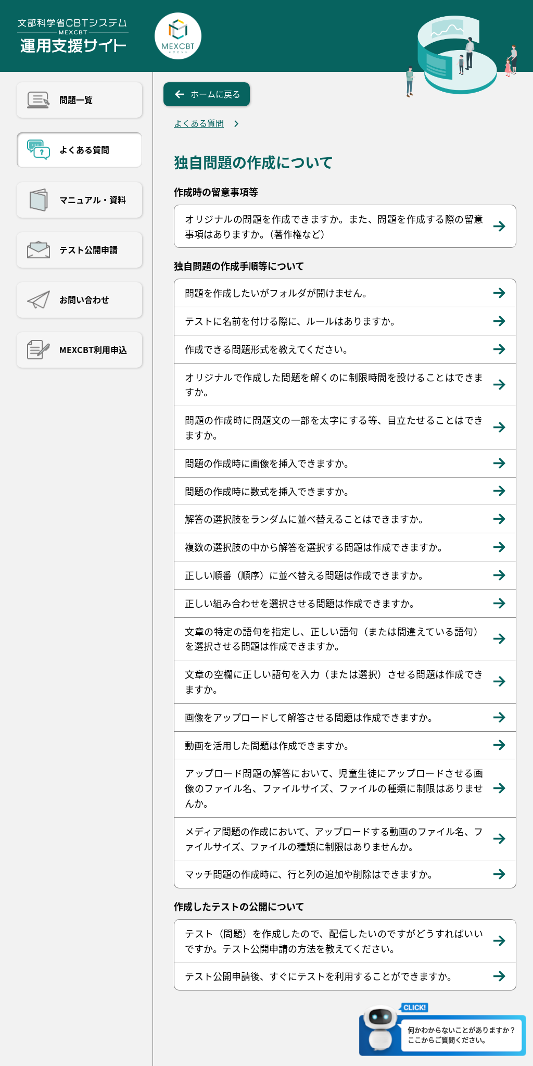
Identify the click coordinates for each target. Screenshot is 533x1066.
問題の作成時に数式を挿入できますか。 (269, 491)
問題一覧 (76, 99)
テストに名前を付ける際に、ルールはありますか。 (292, 321)
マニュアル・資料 (92, 199)
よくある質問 (84, 149)
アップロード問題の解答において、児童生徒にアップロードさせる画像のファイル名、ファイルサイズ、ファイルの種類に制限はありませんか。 (334, 788)
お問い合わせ (84, 299)
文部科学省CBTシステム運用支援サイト (73, 36)
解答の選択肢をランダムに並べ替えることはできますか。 (306, 518)
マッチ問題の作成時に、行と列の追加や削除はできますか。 (311, 874)
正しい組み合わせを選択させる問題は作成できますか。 (302, 603)
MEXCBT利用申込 (93, 349)
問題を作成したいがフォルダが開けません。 (278, 292)
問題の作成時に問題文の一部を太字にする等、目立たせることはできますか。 (334, 427)
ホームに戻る (215, 93)
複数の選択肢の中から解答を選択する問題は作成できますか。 (316, 547)
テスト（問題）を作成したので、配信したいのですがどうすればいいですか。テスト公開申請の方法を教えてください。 (334, 940)
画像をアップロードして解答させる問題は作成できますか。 (311, 717)
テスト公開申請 (88, 249)
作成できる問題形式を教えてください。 (268, 349)
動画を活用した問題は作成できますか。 (269, 745)
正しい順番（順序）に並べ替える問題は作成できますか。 (306, 575)
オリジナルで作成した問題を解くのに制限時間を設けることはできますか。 (334, 384)
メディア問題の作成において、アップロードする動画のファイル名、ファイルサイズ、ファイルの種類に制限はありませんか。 (334, 838)
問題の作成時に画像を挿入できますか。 (269, 463)
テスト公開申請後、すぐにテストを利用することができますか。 (320, 976)
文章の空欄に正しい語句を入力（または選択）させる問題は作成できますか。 (334, 681)
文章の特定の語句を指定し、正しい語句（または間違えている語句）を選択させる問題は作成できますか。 (334, 638)
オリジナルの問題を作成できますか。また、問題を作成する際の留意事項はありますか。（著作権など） (334, 226)
